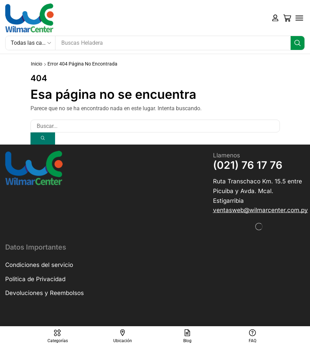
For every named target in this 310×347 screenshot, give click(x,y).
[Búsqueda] (297, 43)
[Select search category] (30, 43)
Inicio (36, 64)
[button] (275, 18)
